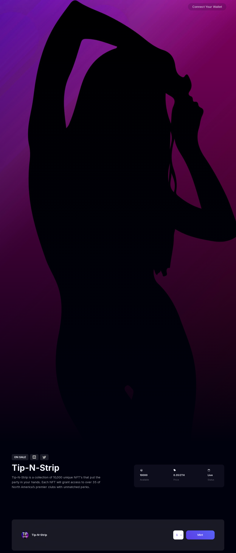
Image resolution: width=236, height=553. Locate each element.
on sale (20, 457)
